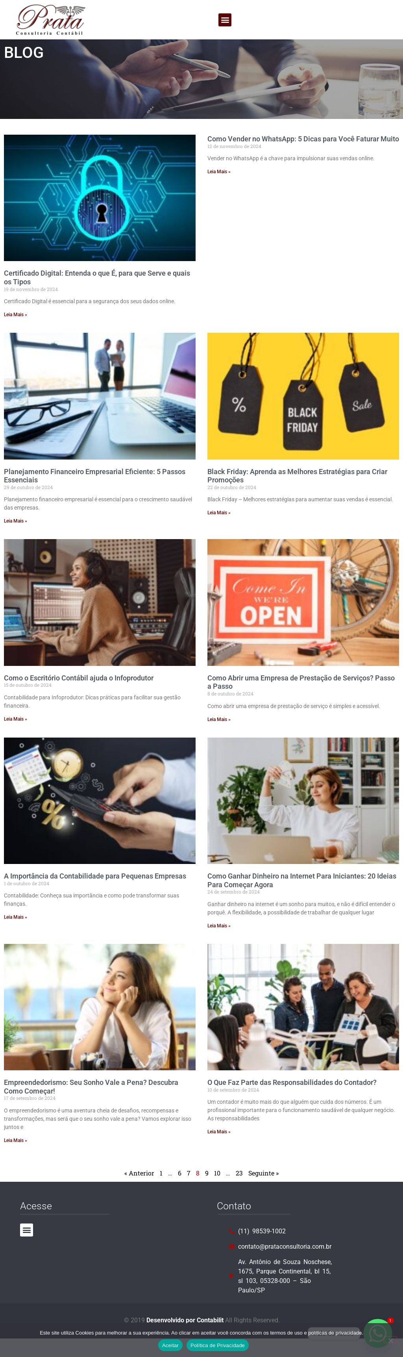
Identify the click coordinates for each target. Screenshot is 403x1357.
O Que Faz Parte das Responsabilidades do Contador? (292, 1101)
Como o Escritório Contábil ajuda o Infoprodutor (78, 696)
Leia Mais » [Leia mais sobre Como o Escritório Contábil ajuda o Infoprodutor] (15, 737)
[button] (224, 19)
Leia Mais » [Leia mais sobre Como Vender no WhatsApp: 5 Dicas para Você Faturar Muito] (219, 190)
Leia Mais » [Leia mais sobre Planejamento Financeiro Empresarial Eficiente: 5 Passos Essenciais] (15, 539)
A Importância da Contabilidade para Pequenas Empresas (95, 894)
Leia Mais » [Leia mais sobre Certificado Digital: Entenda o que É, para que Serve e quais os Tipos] (15, 333)
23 (239, 1191)
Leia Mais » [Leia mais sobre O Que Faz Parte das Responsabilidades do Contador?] (219, 1150)
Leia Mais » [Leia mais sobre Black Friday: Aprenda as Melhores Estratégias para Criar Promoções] (219, 531)
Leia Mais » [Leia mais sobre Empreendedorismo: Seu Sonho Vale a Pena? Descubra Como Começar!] (15, 1159)
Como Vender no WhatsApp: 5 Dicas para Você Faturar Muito (303, 157)
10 (217, 1191)
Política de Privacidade (217, 1345)
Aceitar (170, 1345)
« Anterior (139, 1191)
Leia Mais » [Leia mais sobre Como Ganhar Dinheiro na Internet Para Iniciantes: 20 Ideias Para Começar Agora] (219, 944)
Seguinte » (263, 1191)
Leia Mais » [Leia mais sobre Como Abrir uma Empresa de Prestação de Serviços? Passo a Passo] (219, 738)
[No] (390, 1339)
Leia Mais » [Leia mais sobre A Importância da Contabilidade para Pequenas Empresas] (15, 935)
